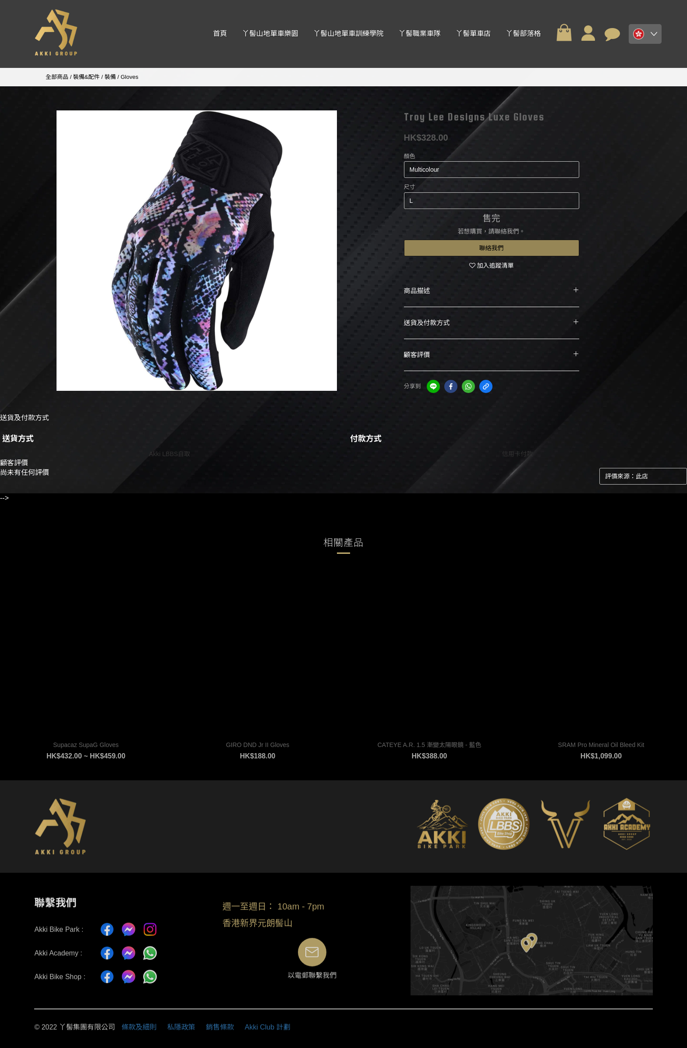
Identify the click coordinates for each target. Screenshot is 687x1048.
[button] (645, 34)
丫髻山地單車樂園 (270, 33)
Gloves (129, 77)
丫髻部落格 (523, 33)
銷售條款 (220, 1031)
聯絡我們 (491, 247)
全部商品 (57, 77)
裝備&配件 (86, 77)
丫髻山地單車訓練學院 (348, 33)
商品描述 (491, 291)
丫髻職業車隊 (420, 33)
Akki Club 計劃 (267, 1031)
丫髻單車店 (473, 33)
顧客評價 (491, 355)
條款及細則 (138, 1031)
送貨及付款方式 (491, 323)
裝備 (110, 77)
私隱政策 (181, 1031)
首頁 (220, 33)
